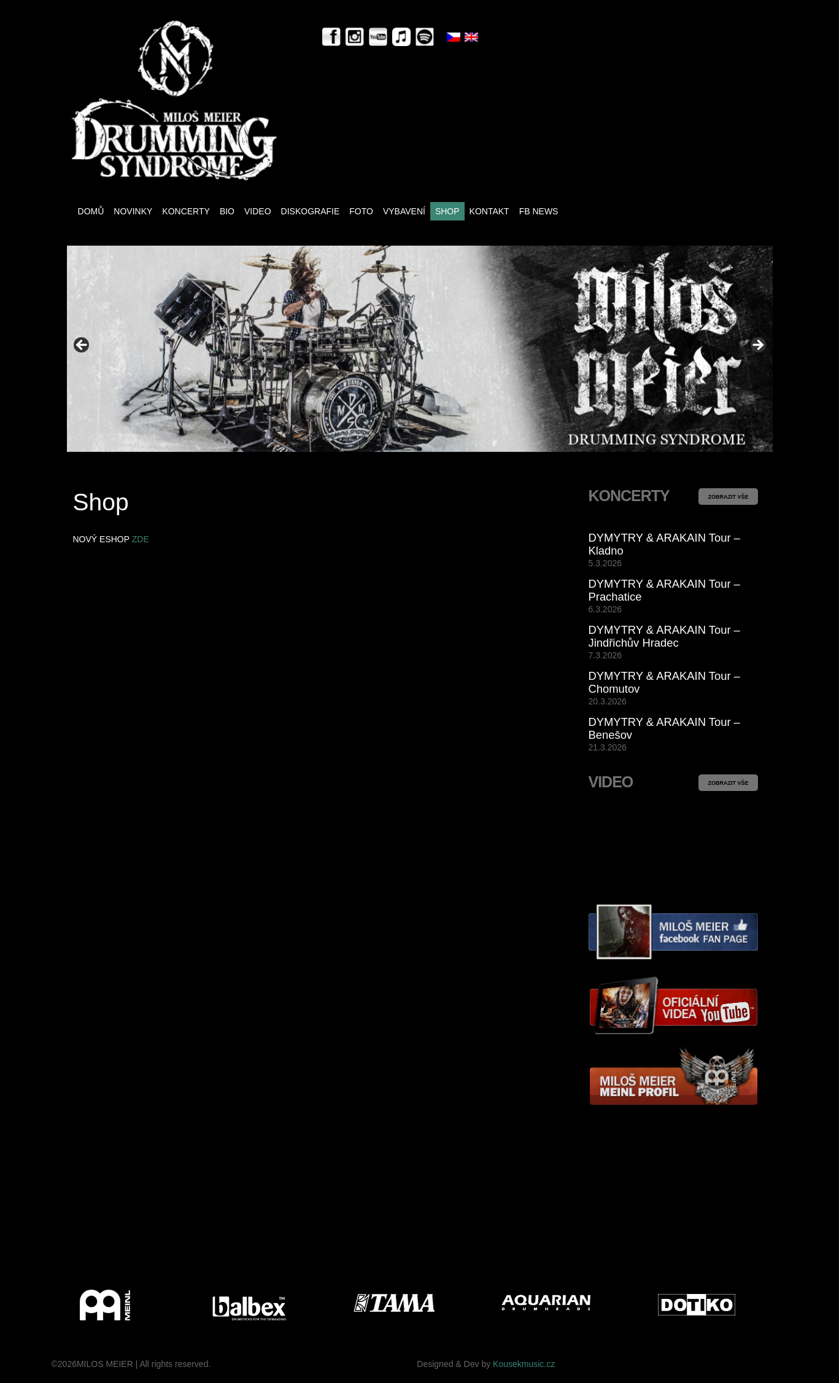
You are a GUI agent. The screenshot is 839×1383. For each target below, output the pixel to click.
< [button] (82, 346)
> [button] (757, 346)
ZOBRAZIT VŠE (728, 497)
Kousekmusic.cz (524, 1364)
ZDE (140, 539)
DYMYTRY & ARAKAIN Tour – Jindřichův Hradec (664, 636)
